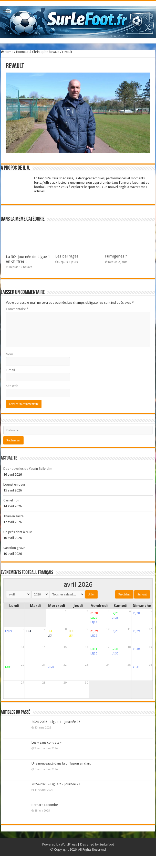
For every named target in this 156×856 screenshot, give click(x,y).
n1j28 (94, 613)
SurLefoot (106, 844)
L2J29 (93, 617)
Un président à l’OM (17, 532)
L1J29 (93, 635)
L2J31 (93, 649)
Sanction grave (14, 548)
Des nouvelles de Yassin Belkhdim (27, 469)
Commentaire (17, 309)
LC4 (28, 631)
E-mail (10, 370)
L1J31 (136, 667)
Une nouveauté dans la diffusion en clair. (61, 763)
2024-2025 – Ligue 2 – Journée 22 (56, 784)
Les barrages (66, 256)
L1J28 (93, 622)
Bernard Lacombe (45, 805)
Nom (9, 354)
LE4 (50, 631)
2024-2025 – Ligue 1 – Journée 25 (56, 722)
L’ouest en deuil (14, 484)
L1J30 (93, 653)
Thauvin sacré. (13, 516)
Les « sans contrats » (46, 742)
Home (7, 52)
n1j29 (94, 631)
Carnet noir (11, 500)
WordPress (69, 844)
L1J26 (51, 667)
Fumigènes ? (116, 256)
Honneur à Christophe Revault (37, 52)
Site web (12, 386)
